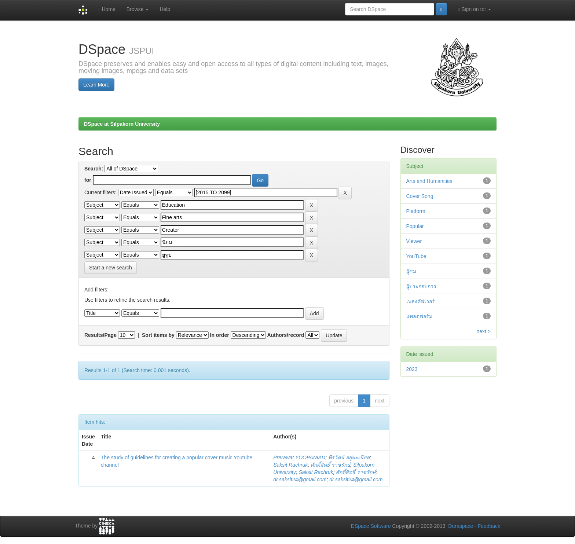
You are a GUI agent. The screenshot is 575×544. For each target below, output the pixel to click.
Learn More (96, 85)
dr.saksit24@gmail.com (299, 479)
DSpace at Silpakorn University (122, 124)
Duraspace (460, 526)
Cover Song (419, 196)
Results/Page (100, 335)
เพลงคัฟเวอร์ (420, 301)
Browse (138, 9)
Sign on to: (474, 9)
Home (106, 9)
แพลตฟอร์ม (419, 316)
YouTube (416, 256)
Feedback (489, 526)
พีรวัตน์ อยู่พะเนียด (349, 457)
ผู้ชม (411, 271)
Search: (93, 169)
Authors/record (285, 335)
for (87, 180)
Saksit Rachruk (290, 465)
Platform (415, 211)
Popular (415, 226)
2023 (412, 369)
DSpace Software (371, 526)
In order (219, 335)
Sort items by (158, 335)
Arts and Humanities (429, 181)
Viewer (414, 241)
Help (165, 9)
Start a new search (110, 268)
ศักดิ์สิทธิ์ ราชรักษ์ (330, 465)
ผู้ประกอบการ (421, 286)
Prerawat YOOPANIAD (299, 457)
